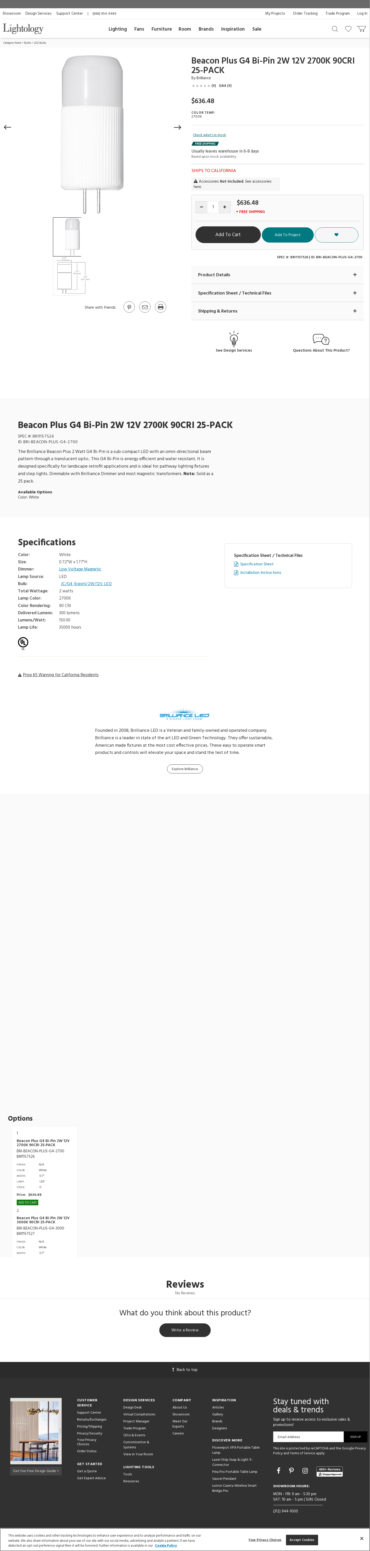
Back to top (185, 1370)
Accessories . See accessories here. (233, 184)
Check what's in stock (209, 135)
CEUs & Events (134, 1436)
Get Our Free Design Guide (36, 1471)
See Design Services (234, 350)
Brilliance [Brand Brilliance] (204, 78)
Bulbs (27, 43)
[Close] (361, 1538)
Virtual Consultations (139, 1415)
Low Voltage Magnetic (80, 570)
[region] (185, 1539)
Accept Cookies (302, 1540)
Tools (127, 1475)
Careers (178, 1434)
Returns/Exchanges (91, 1420)
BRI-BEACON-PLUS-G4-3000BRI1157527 (40, 1231)
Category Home (12, 43)
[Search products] (335, 28)
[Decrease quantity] (202, 207)
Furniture (162, 29)
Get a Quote (87, 1472)
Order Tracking (305, 14)
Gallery (217, 1415)
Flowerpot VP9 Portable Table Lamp (236, 1451)
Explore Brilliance (185, 769)
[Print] (160, 312)
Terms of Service (302, 1454)
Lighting (118, 29)
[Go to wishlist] (349, 28)
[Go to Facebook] (279, 1472)
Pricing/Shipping (89, 1427)
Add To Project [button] (314, 235)
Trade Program (337, 14)
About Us (179, 1408)
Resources (131, 1482)
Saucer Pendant (224, 1480)
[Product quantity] (213, 207)
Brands (206, 29)
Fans (139, 29)
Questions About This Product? (321, 350)
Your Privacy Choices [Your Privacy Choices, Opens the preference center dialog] (265, 1540)
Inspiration (233, 29)
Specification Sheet (257, 564)
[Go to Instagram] (306, 1472)
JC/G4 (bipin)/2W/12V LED (87, 584)
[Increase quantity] (225, 207)
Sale (256, 29)
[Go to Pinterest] (129, 312)
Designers (219, 1429)
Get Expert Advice (91, 1479)
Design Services (38, 14)
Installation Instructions (260, 573)
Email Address (289, 1438)
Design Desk (132, 1408)
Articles (218, 1408)
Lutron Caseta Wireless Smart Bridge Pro (234, 1489)
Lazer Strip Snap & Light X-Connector (232, 1463)
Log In (362, 14)
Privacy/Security (89, 1434)
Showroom (12, 14)
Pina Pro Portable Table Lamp (234, 1473)
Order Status (86, 1452)
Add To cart (27, 1202)
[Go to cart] (361, 27)
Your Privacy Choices (86, 1443)
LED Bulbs (40, 43)
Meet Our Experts (179, 1424)
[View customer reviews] (329, 1472)
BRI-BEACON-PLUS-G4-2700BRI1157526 (40, 1154)
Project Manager (136, 1422)
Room (185, 29)
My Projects (275, 14)
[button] (7, 127)
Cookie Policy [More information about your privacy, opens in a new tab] (166, 1545)
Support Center (69, 14)
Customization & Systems (136, 1445)
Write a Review (185, 1330)
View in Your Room (138, 1455)
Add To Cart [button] (242, 235)
